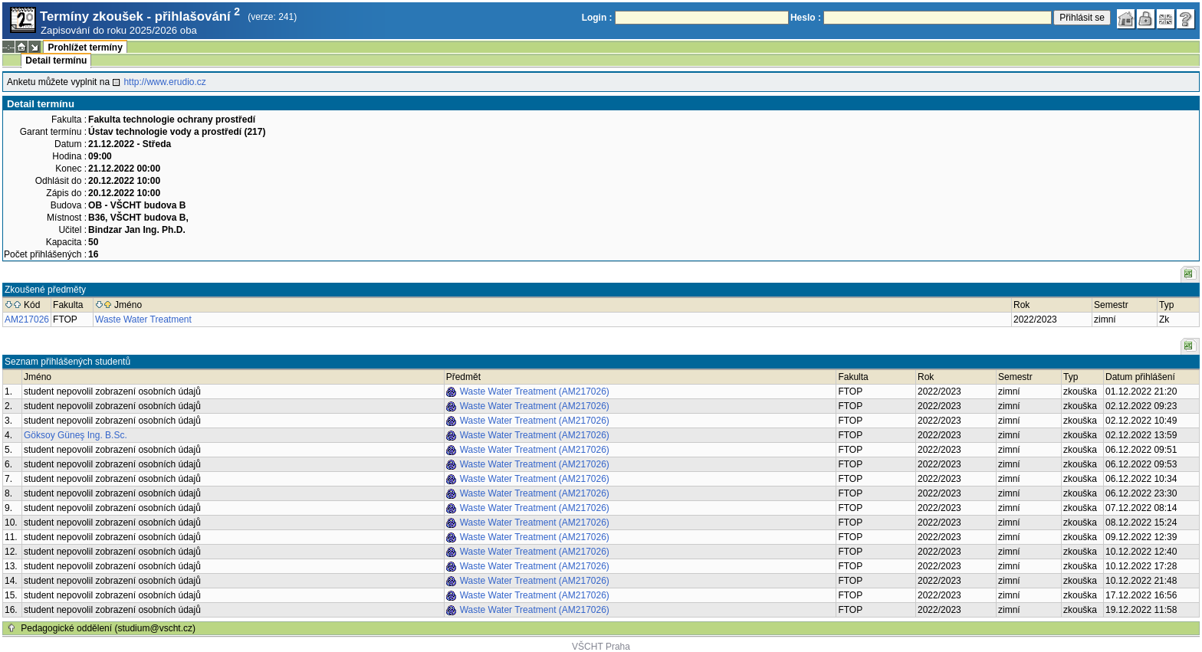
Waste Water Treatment (143, 319)
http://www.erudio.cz (164, 82)
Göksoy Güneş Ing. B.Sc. (75, 435)
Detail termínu (56, 60)
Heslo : (805, 17)
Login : (597, 17)
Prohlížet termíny (85, 47)
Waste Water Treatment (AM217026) (534, 391)
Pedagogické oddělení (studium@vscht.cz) (108, 628)
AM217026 (27, 319)
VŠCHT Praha (601, 646)
